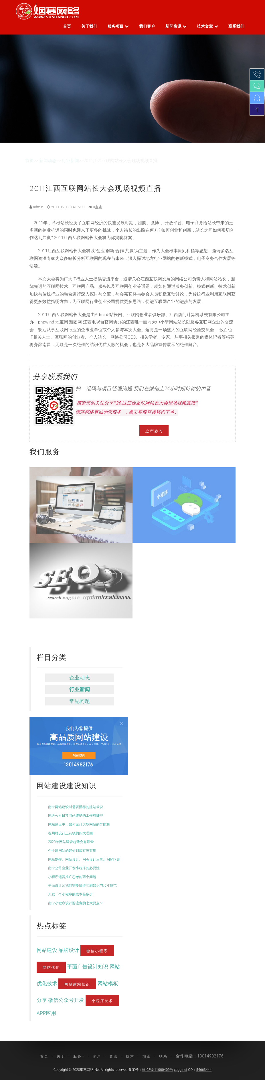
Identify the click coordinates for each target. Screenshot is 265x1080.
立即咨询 (154, 431)
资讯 (113, 1056)
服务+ (79, 1056)
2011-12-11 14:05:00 (65, 207)
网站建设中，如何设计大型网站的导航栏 (79, 824)
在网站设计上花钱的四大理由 (70, 833)
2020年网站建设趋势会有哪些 (71, 842)
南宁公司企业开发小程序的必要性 (74, 868)
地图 (147, 1056)
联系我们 (236, 26)
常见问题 (79, 701)
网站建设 (47, 950)
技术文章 (207, 26)
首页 (67, 26)
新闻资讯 (176, 26)
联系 (163, 1056)
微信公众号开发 (66, 1000)
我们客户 (147, 26)
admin (36, 207)
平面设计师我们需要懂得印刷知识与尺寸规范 (82, 885)
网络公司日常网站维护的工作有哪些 (75, 816)
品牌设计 (69, 950)
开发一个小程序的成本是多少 (70, 894)
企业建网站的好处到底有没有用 (72, 851)
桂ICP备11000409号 (157, 1070)
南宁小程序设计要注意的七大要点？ (75, 903)
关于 (61, 1056)
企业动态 (79, 678)
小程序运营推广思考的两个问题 (72, 877)
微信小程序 (97, 950)
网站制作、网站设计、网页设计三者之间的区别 (84, 859)
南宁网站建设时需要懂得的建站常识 (75, 807)
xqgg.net (180, 1070)
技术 (130, 1056)
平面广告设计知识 (88, 967)
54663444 (203, 1070)
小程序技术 (102, 1000)
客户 (97, 1056)
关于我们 (89, 26)
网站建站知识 (77, 984)
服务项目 (118, 26)
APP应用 (46, 1013)
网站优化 (51, 967)
